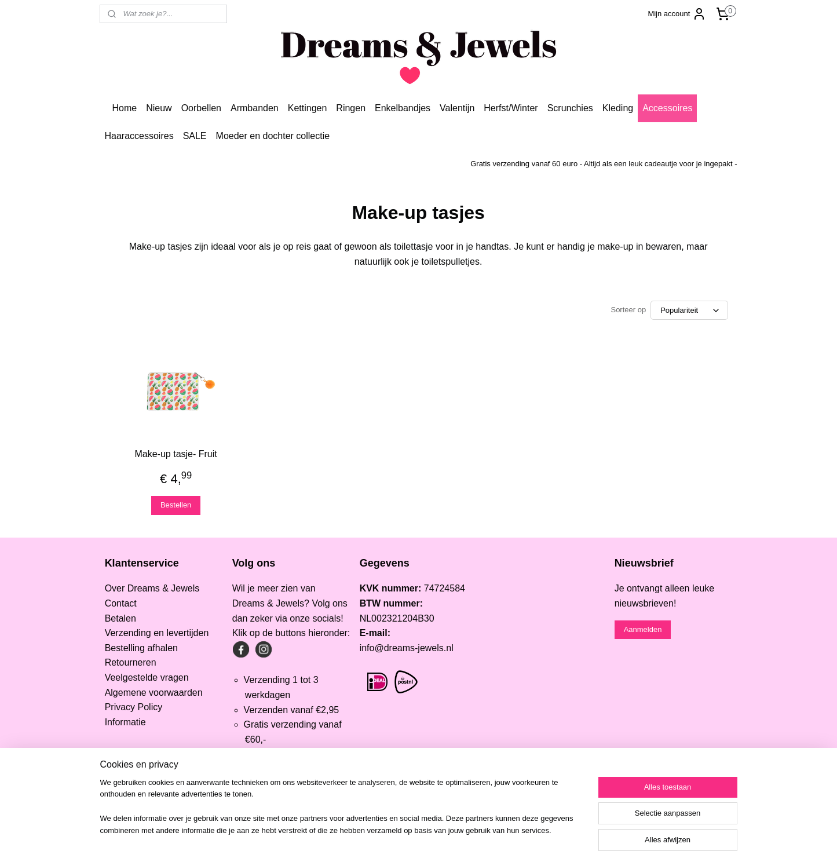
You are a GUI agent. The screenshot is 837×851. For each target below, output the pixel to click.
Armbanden (255, 108)
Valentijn (457, 108)
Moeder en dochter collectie (273, 136)
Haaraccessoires (138, 136)
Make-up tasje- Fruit (176, 454)
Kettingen (307, 108)
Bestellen (175, 505)
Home (124, 108)
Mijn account (677, 14)
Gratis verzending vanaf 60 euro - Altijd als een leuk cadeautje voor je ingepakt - (603, 163)
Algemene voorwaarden (154, 692)
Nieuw (158, 108)
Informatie (125, 722)
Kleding (617, 108)
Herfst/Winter (511, 108)
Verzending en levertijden (157, 633)
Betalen (120, 618)
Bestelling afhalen (141, 648)
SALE (195, 136)
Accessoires (667, 108)
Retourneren (130, 662)
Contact (121, 603)
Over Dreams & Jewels (152, 588)
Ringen (350, 108)
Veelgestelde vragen (147, 677)
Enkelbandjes (402, 108)
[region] (342, 814)
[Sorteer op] (690, 310)
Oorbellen (201, 108)
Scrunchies (570, 108)
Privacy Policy (134, 707)
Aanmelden (643, 629)
